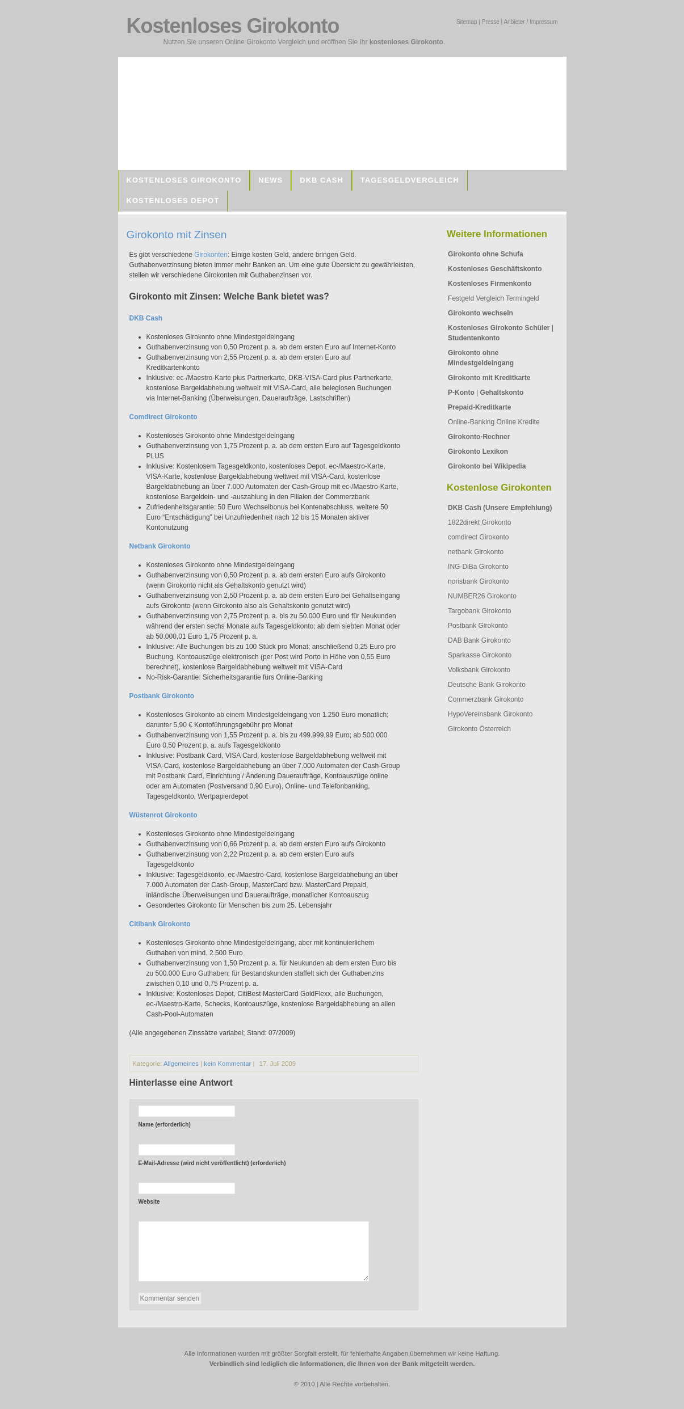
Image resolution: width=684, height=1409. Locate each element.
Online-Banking (471, 422)
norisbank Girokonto (478, 581)
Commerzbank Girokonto (485, 699)
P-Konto (461, 392)
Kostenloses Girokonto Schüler (498, 328)
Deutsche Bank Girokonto (487, 685)
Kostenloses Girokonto (184, 180)
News (270, 180)
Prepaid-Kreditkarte (479, 407)
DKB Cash (321, 180)
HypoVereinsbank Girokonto (490, 714)
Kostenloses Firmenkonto (489, 284)
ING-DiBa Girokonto (478, 567)
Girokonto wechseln (480, 313)
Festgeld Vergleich (476, 298)
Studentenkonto (474, 338)
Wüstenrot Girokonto (163, 815)
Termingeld (522, 298)
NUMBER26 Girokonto (482, 596)
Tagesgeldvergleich (409, 180)
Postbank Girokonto (477, 626)
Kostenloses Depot (173, 200)
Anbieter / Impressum (530, 22)
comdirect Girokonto (478, 537)
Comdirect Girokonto (163, 417)
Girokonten (211, 255)
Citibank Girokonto (160, 924)
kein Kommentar (227, 1063)
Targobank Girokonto (479, 611)
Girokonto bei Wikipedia (487, 466)
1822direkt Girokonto (479, 522)
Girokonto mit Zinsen (177, 235)
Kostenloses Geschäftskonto (495, 269)
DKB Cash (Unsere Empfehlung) (500, 508)
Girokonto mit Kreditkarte (489, 378)
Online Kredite (518, 422)
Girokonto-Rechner (479, 437)
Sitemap (466, 22)
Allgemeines (181, 1063)
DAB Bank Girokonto (479, 640)
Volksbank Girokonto (479, 670)
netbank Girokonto (475, 552)
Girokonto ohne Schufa (485, 254)
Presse (491, 22)
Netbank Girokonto (160, 546)
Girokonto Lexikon (478, 451)
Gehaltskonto (502, 392)
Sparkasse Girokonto (479, 655)
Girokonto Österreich (479, 729)
